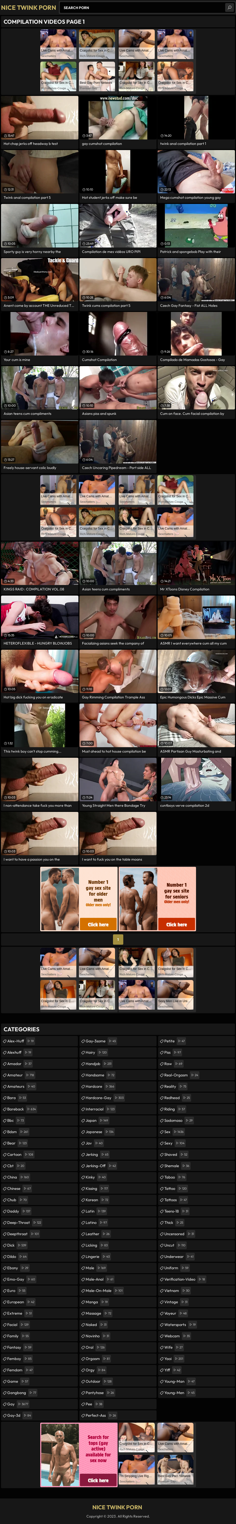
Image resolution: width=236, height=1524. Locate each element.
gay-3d (19, 1415)
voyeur (176, 1313)
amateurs (21, 1086)
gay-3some (101, 1041)
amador (20, 1064)
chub (17, 1200)
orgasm (98, 1359)
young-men (180, 1393)
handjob (99, 1064)
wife (174, 1347)
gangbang (22, 1393)
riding (175, 1109)
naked (97, 1325)
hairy (97, 1052)
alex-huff (21, 1041)
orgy (96, 1370)
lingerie (98, 1257)
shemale (177, 1166)
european (21, 1302)
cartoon (21, 1154)
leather (98, 1234)
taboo (175, 1177)
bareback (22, 1109)
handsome (101, 1075)
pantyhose (100, 1393)
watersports (180, 1325)
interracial (101, 1109)
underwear (179, 1257)
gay (18, 1404)
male (96, 1268)
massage (99, 1313)
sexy (175, 1143)
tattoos (176, 1200)
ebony (18, 1268)
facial (18, 1325)
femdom (20, 1370)
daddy (19, 1211)
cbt (16, 1166)
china (18, 1177)
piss (173, 1052)
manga (97, 1302)
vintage (176, 1302)
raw (174, 1064)
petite (175, 1041)
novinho (98, 1336)
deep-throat (24, 1222)
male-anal (100, 1279)
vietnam (177, 1291)
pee (95, 1404)
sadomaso (179, 1120)
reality (176, 1086)
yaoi (174, 1359)
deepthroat (23, 1234)
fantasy (20, 1347)
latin (96, 1211)
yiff (173, 1370)
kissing (97, 1188)
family (18, 1336)
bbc (16, 1120)
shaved (176, 1154)
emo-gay (21, 1279)
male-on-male (105, 1291)
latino (97, 1222)
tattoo (176, 1188)
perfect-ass (101, 1415)
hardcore (101, 1086)
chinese (19, 1188)
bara (17, 1098)
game (18, 1381)
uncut (175, 1245)
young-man (180, 1381)
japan (97, 1120)
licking (97, 1245)
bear (17, 1143)
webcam (177, 1336)
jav (95, 1143)
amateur (21, 1075)
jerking (98, 1154)
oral (96, 1347)
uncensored (179, 1234)
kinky (96, 1177)
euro (17, 1291)
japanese (100, 1132)
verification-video (185, 1279)
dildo (17, 1257)
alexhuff (19, 1052)
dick (17, 1245)
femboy (20, 1359)
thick (174, 1222)
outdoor (99, 1381)
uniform (177, 1268)
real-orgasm (181, 1075)
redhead (177, 1098)
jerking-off (101, 1166)
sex (174, 1132)
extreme (20, 1313)
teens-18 (177, 1211)
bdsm (18, 1132)
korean (97, 1200)
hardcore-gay (105, 1098)
